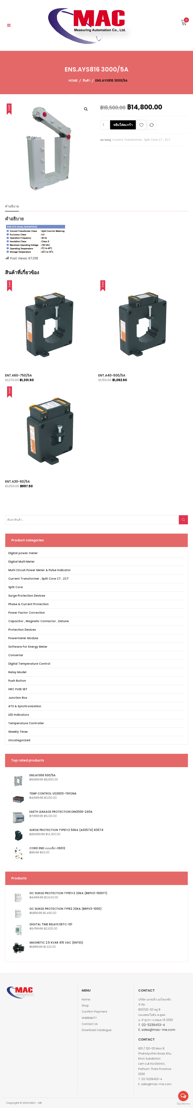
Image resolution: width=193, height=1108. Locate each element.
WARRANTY (89, 1018)
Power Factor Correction (26, 613)
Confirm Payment (94, 1012)
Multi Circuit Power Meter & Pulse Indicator (39, 570)
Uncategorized (19, 740)
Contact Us (90, 1024)
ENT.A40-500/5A (111, 375)
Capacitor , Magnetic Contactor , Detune (38, 621)
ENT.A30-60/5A (17, 481)
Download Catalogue (97, 1030)
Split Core (15, 587)
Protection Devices (22, 630)
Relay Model (17, 672)
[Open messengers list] (183, 1096)
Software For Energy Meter (27, 647)
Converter (15, 655)
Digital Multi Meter (21, 562)
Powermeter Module (23, 638)
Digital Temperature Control (29, 664)
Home (86, 999)
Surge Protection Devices (26, 596)
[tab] (12, 206)
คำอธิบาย (12, 206)
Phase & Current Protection (28, 604)
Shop (85, 1005)
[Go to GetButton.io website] (183, 1104)
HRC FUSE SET (17, 689)
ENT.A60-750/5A (18, 375)
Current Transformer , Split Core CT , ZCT (141, 140)
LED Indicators (18, 715)
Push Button (17, 681)
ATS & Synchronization (24, 706)
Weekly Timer (18, 732)
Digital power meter (23, 553)
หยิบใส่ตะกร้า (123, 125)
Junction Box (17, 698)
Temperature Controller (26, 723)
